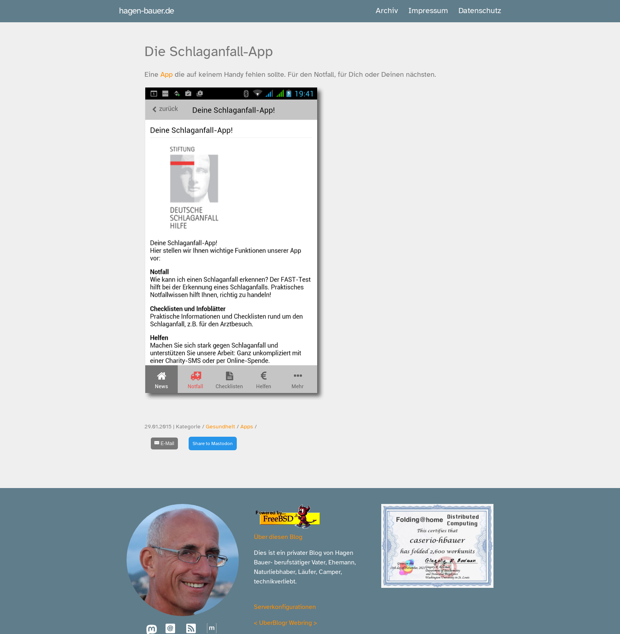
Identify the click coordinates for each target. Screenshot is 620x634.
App (166, 74)
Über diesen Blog (278, 537)
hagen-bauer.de (146, 10)
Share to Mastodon (213, 443)
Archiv (387, 11)
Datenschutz (479, 11)
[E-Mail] (164, 443)
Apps (246, 426)
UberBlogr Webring (285, 623)
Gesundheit (220, 426)
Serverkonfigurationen (285, 607)
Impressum (428, 11)
